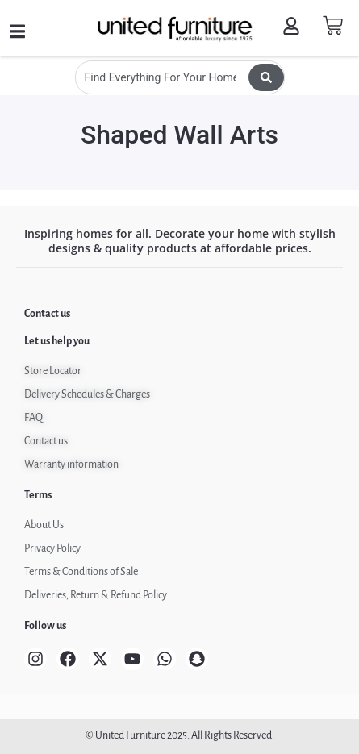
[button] (17, 32)
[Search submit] (266, 77)
